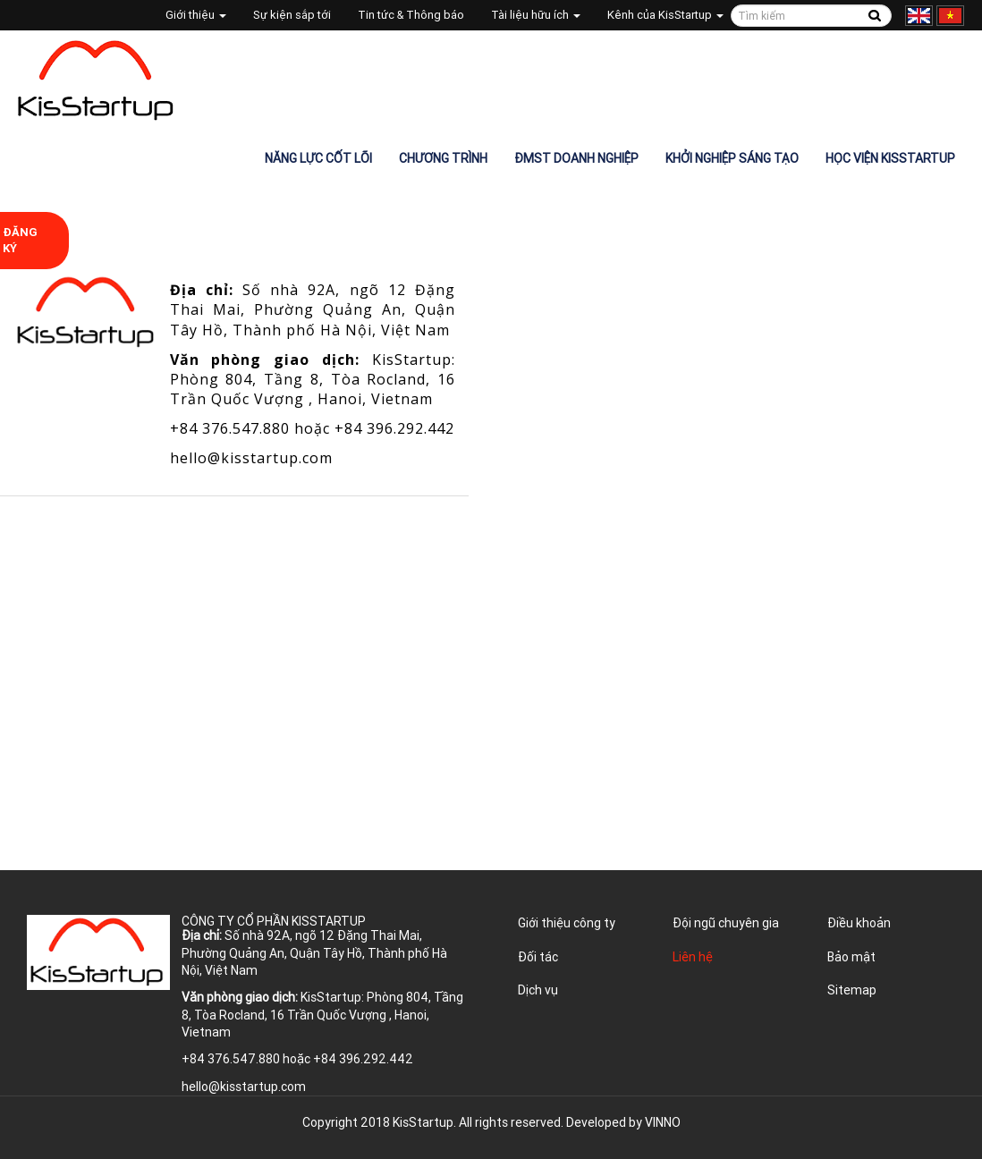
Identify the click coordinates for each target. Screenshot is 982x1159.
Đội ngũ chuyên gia (726, 923)
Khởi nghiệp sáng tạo (732, 158)
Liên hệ (693, 957)
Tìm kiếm (875, 15)
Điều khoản (859, 923)
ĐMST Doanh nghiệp (576, 158)
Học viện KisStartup (890, 158)
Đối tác (538, 957)
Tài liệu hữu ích (535, 14)
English (919, 15)
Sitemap (851, 990)
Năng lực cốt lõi (318, 158)
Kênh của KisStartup (665, 14)
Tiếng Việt (950, 15)
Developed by (623, 1122)
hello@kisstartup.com (251, 458)
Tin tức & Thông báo (411, 14)
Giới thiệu (195, 14)
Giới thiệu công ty (566, 923)
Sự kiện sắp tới (292, 14)
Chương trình (443, 158)
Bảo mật (851, 957)
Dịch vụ (538, 990)
